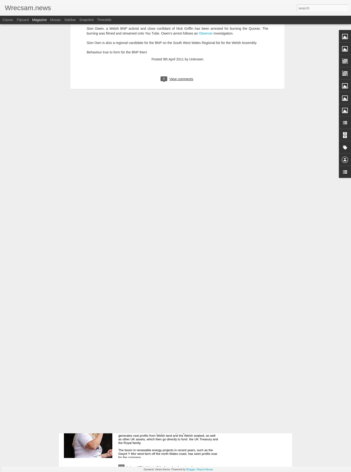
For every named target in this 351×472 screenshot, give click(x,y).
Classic (7, 20)
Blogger (190, 469)
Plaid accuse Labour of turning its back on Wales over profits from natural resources (173, 414)
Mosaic (55, 20)
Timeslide (104, 20)
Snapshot (86, 20)
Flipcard (23, 20)
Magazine (39, 20)
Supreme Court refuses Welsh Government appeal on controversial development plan (145, 316)
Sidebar (70, 20)
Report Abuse (205, 469)
